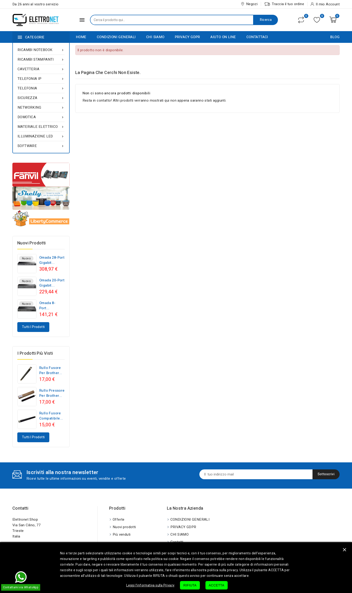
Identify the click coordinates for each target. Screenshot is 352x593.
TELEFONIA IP (41, 78)
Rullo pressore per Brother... (52, 393)
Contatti (20, 508)
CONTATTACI (257, 37)
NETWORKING (41, 107)
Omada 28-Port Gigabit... (52, 260)
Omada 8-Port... (47, 305)
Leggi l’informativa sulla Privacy (150, 585)
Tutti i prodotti (33, 326)
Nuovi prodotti (124, 527)
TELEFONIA (41, 88)
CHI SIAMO (155, 37)
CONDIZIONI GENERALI (116, 37)
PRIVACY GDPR (187, 37)
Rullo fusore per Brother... (50, 370)
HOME (81, 37)
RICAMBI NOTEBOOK (41, 50)
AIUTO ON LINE (223, 37)
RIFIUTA (189, 585)
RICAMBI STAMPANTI (41, 59)
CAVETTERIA (41, 69)
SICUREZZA (41, 98)
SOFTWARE (41, 146)
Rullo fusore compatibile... (51, 416)
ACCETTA (216, 585)
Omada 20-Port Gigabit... (52, 283)
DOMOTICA (41, 117)
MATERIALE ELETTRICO (41, 126)
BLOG (335, 37)
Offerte (119, 519)
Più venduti (121, 534)
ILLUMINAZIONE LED (41, 136)
